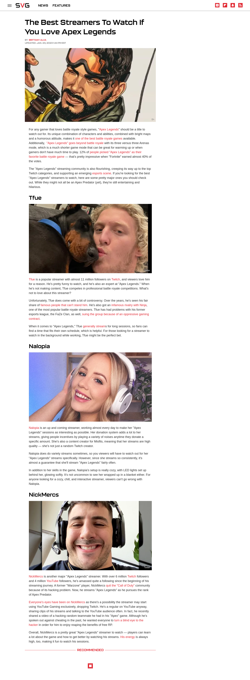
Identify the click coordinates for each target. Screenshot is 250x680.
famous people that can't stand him (64, 305)
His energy (127, 637)
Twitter (147, 270)
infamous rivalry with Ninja (129, 305)
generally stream (94, 326)
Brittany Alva (37, 40)
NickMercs (36, 576)
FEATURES (61, 5)
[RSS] (240, 7)
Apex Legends (109, 129)
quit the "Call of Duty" (120, 585)
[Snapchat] (233, 7)
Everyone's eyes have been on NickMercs (57, 602)
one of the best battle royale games (98, 138)
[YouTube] (217, 7)
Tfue (32, 279)
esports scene (101, 173)
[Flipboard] (225, 7)
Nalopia (34, 428)
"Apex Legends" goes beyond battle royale (74, 143)
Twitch (115, 279)
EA (152, 119)
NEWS (43, 5)
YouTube (52, 581)
